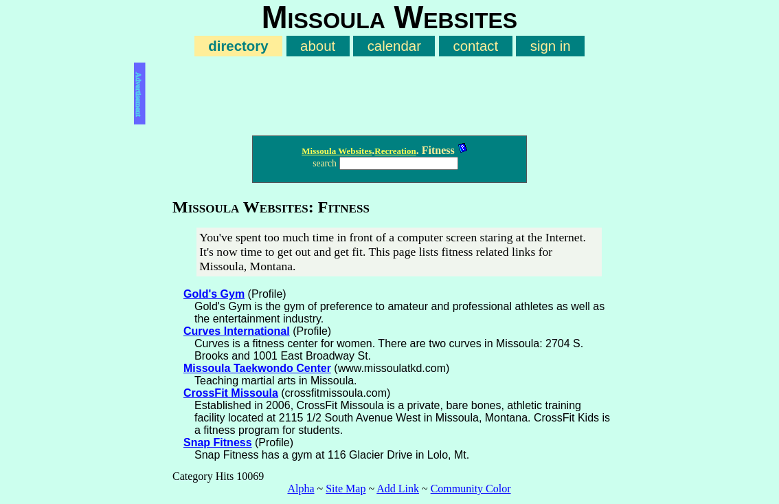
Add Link (397, 488)
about (317, 46)
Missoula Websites (337, 151)
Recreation (395, 151)
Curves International (236, 331)
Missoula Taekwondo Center (257, 368)
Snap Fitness (217, 442)
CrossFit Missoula (230, 393)
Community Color (471, 488)
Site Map (345, 488)
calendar (394, 46)
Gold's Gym (214, 294)
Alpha (300, 488)
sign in (550, 46)
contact (475, 46)
